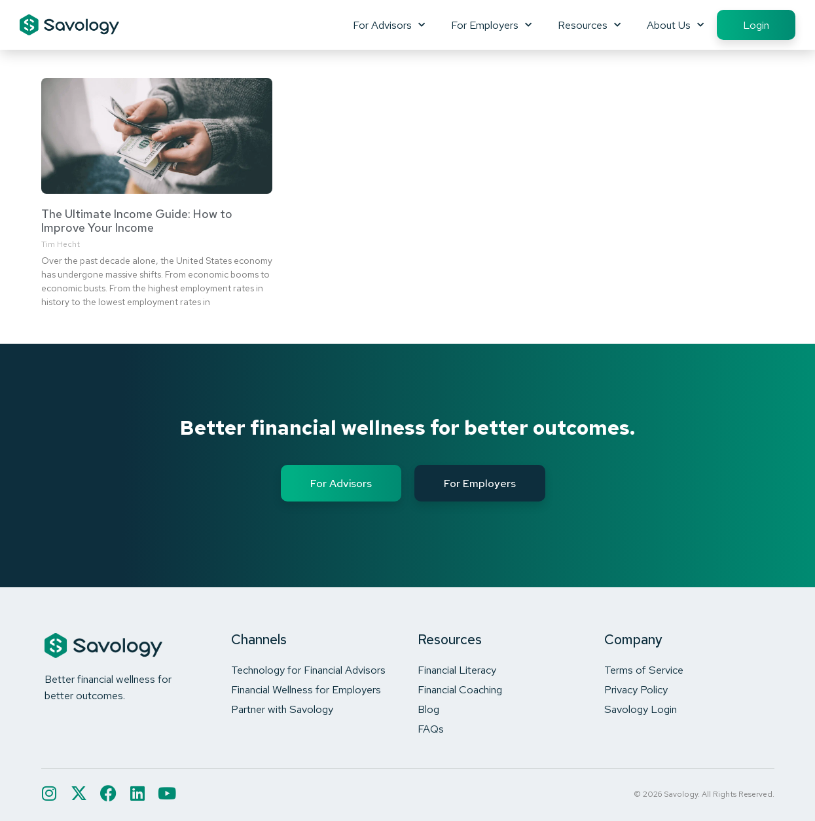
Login (756, 25)
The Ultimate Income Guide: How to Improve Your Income (136, 221)
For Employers (491, 24)
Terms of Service (643, 670)
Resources (589, 24)
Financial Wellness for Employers (306, 689)
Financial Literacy (457, 670)
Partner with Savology (282, 709)
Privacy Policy (636, 689)
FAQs (431, 728)
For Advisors (389, 24)
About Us (675, 24)
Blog (428, 709)
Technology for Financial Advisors (308, 670)
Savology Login (640, 709)
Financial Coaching (460, 689)
